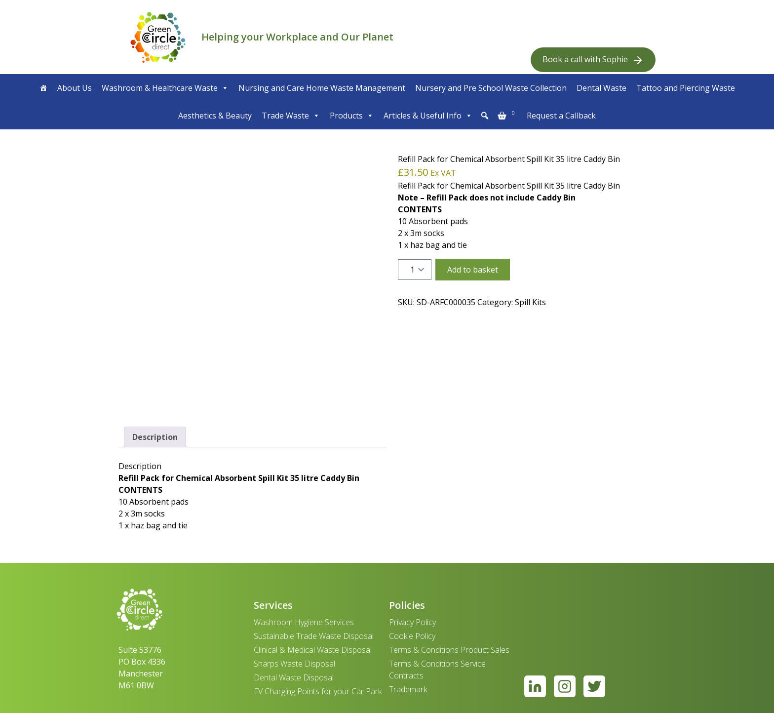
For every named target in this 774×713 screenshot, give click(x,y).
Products (352, 115)
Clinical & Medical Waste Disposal (313, 649)
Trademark (408, 689)
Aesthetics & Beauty (215, 115)
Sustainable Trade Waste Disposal (314, 636)
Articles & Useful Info (428, 115)
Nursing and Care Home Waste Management (321, 87)
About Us (74, 87)
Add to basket (472, 269)
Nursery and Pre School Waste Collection (491, 87)
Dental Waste (601, 87)
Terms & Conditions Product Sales (449, 649)
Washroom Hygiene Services (304, 622)
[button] (484, 115)
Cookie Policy (412, 636)
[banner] (157, 37)
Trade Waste (291, 115)
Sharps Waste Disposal (294, 663)
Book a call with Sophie (593, 60)
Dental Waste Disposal (294, 677)
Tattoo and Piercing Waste (685, 87)
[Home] (43, 88)
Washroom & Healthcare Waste (165, 88)
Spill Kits (530, 302)
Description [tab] (155, 437)
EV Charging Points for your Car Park (318, 691)
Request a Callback (561, 115)
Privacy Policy (412, 622)
